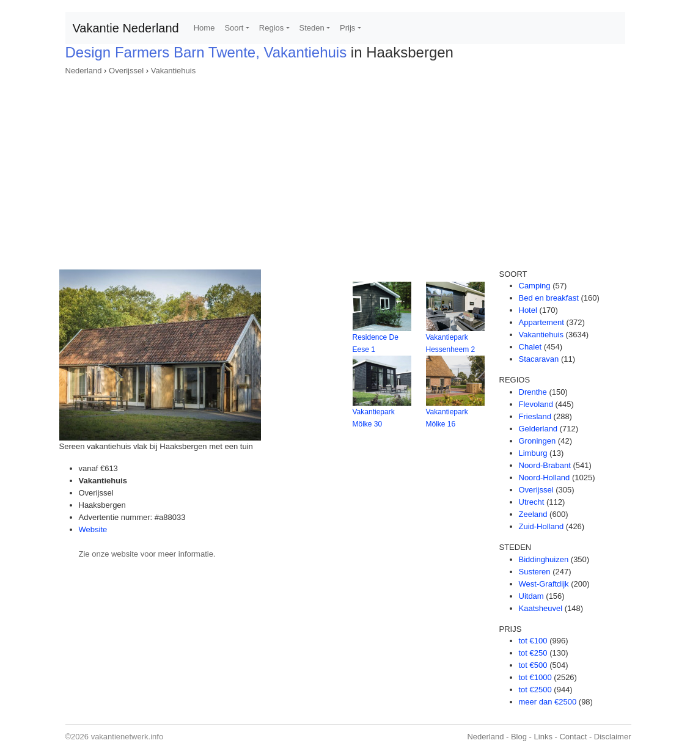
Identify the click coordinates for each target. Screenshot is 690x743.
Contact (573, 736)
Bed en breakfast (549, 297)
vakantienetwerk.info (127, 736)
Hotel (528, 310)
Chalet (530, 346)
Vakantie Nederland (126, 28)
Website (93, 529)
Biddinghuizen (544, 559)
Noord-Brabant (545, 465)
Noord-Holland (544, 477)
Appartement (541, 322)
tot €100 (533, 640)
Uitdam (531, 596)
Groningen (537, 440)
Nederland (83, 70)
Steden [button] (312, 27)
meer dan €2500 (548, 701)
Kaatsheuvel (541, 608)
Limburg (533, 453)
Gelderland (538, 428)
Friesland (535, 416)
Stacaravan (539, 359)
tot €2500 (535, 689)
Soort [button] (233, 27)
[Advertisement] (345, 168)
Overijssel (126, 70)
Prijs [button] (347, 27)
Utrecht (532, 502)
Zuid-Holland (541, 526)
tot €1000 (535, 677)
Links (543, 736)
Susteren (535, 571)
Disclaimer (612, 736)
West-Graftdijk (544, 583)
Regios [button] (271, 27)
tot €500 (533, 665)
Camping (535, 285)
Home (204, 27)
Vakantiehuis (173, 70)
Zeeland (533, 514)
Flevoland (536, 404)
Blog (519, 736)
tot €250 (533, 652)
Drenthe (533, 392)
